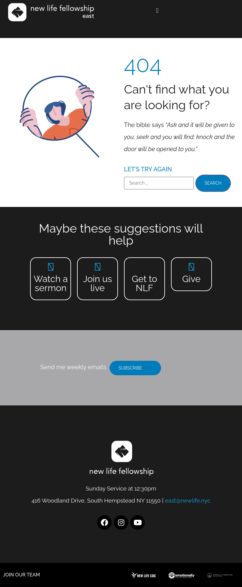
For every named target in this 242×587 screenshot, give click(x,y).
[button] (157, 11)
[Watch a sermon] (50, 267)
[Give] (191, 267)
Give (191, 279)
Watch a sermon (50, 283)
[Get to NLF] (144, 267)
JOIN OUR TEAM (21, 575)
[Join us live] (97, 267)
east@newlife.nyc (188, 500)
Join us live (97, 283)
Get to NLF (144, 283)
